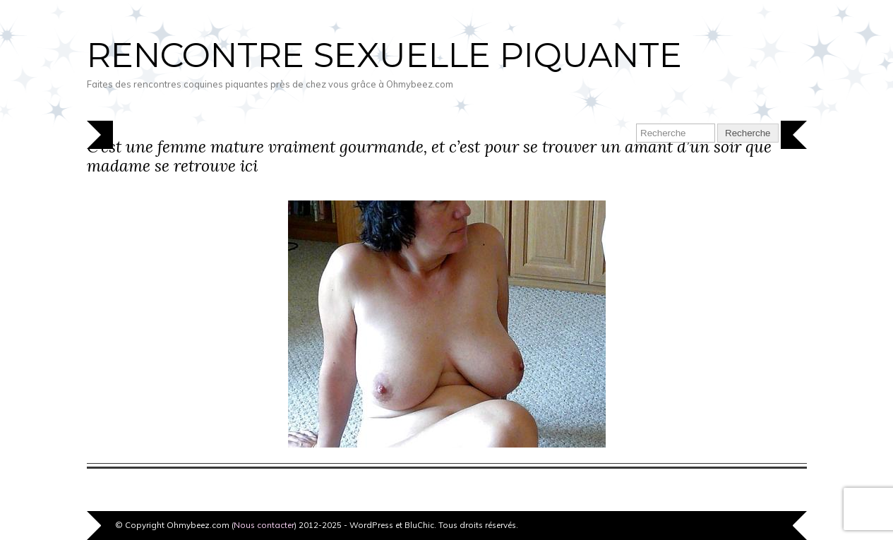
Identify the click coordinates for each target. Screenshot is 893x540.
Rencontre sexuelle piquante (384, 55)
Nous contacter (264, 525)
